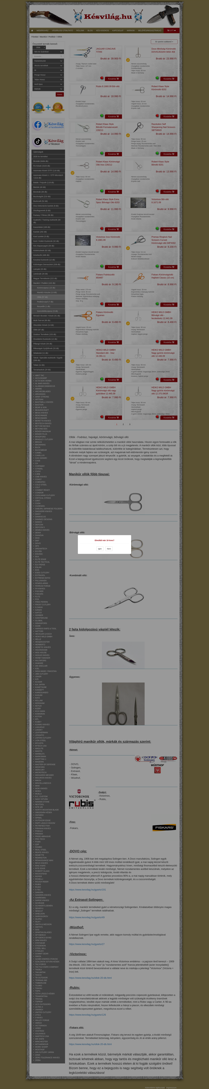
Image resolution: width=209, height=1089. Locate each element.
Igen (100, 549)
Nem (109, 549)
